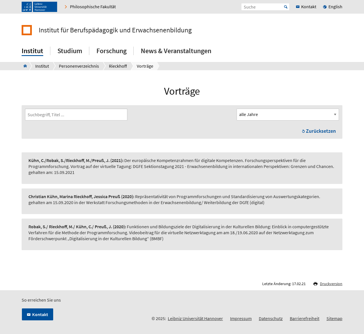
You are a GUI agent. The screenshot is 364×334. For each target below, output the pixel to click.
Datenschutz (271, 318)
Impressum (241, 318)
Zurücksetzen (321, 131)
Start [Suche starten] (285, 6)
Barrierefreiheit (304, 318)
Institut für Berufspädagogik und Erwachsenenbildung (115, 30)
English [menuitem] (335, 6)
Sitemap (334, 318)
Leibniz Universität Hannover (195, 318)
